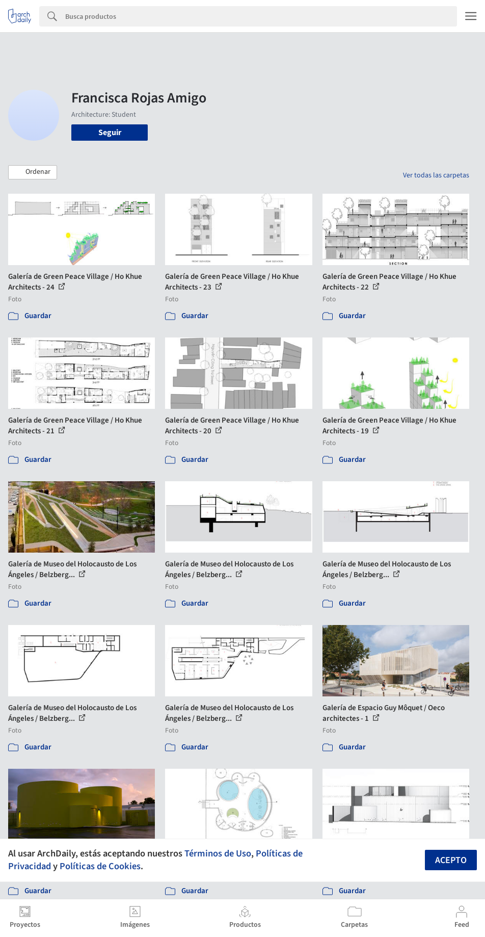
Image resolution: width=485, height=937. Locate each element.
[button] (32, 172)
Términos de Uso (217, 853)
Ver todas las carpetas (436, 175)
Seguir (109, 132)
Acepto (451, 860)
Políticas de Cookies (100, 866)
